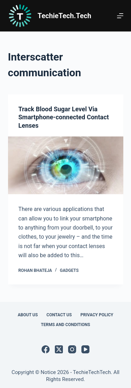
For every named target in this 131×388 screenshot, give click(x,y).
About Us (28, 314)
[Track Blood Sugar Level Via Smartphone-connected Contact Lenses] (65, 166)
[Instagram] (72, 349)
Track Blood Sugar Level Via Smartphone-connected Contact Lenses (64, 117)
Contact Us (59, 314)
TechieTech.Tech (65, 16)
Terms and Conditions (65, 324)
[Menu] (120, 16)
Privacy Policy (96, 314)
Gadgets (69, 270)
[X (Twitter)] (59, 349)
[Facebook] (46, 349)
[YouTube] (85, 349)
